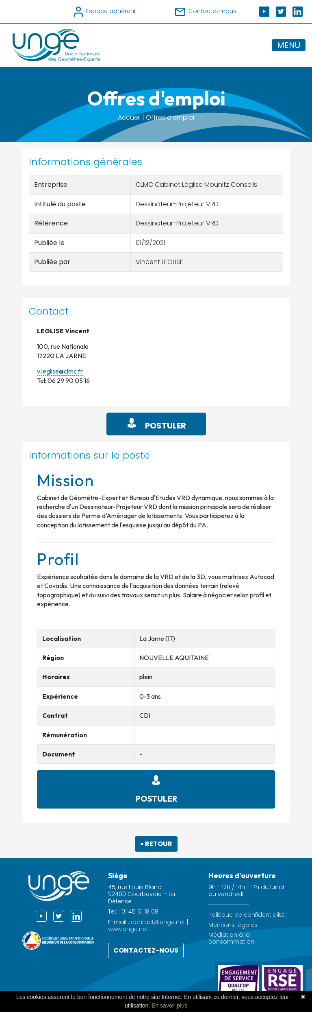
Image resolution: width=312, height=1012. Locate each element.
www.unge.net (128, 929)
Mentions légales (233, 925)
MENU (288, 45)
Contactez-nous (145, 950)
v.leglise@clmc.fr (60, 371)
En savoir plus (169, 1005)
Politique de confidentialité (246, 914)
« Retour (156, 843)
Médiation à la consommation (231, 938)
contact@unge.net (158, 922)
